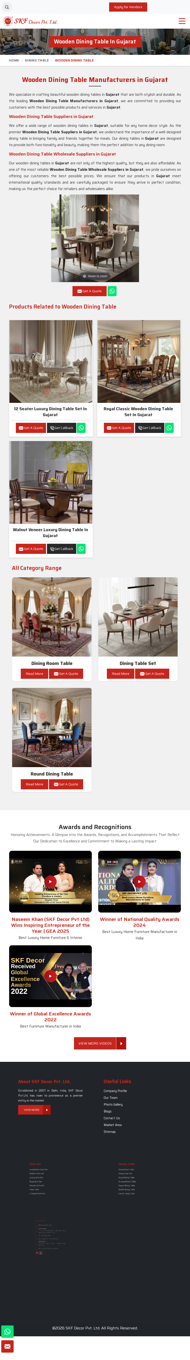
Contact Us (129, 1112)
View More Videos (97, 1043)
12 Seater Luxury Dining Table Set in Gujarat (50, 412)
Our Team (128, 1104)
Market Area (129, 1114)
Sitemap (128, 1117)
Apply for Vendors (128, 7)
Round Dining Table (52, 774)
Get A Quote (31, 427)
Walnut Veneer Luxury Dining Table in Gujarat (50, 533)
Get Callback (61, 427)
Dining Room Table (51, 663)
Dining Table (37, 60)
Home (14, 60)
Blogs (127, 1109)
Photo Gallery (129, 1106)
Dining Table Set (138, 663)
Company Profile (130, 1101)
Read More (34, 673)
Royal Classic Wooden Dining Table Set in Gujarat (138, 412)
